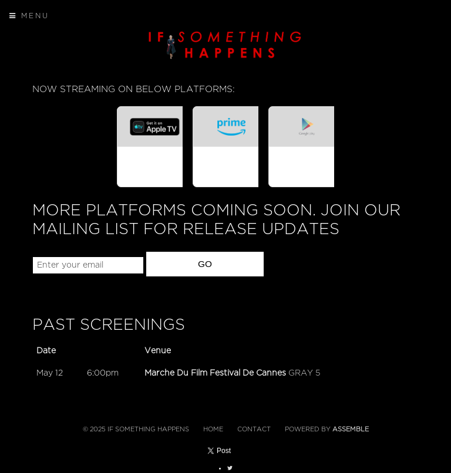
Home (213, 429)
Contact (254, 429)
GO (205, 264)
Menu (29, 15)
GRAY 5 (304, 373)
